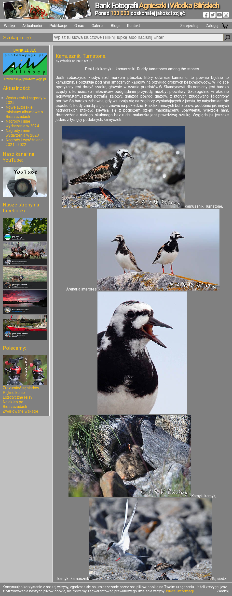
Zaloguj (212, 25)
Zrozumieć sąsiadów (21, 388)
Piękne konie (14, 392)
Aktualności (32, 25)
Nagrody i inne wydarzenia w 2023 (22, 133)
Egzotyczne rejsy (17, 397)
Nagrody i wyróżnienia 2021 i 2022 (24, 142)
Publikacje (58, 25)
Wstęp (9, 25)
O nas (79, 25)
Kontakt (133, 25)
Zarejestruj (189, 25)
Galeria (97, 25)
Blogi (115, 25)
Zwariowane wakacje (20, 411)
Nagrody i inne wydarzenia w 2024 (22, 123)
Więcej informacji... (181, 591)
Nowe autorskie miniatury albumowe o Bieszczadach (24, 112)
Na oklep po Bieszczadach (15, 404)
